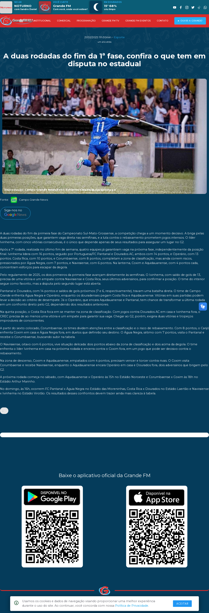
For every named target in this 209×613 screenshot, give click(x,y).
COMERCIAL (64, 20)
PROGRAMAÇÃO (86, 20)
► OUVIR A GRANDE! (190, 20)
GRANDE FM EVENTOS (138, 20)
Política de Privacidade (131, 605)
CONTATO (162, 20)
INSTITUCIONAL (42, 20)
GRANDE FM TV (110, 20)
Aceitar (182, 603)
